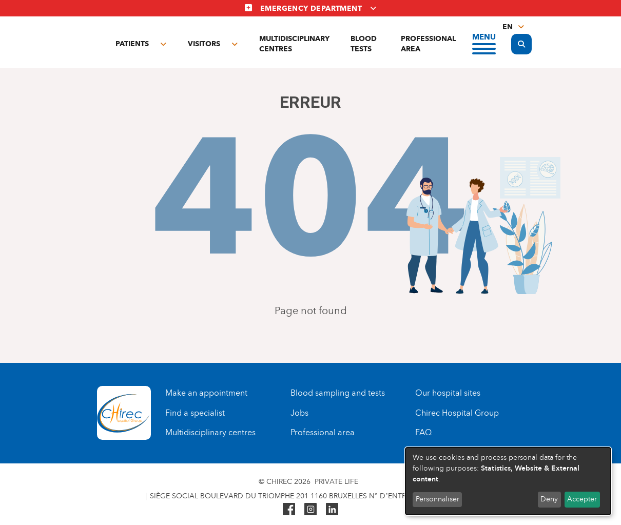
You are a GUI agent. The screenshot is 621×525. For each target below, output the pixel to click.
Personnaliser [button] (437, 499)
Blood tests (364, 43)
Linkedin (332, 509)
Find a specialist (195, 413)
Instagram (310, 509)
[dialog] (508, 481)
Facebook (289, 509)
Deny (549, 499)
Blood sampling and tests (337, 393)
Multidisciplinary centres (294, 43)
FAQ (423, 432)
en (507, 27)
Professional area (428, 43)
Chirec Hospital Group (457, 413)
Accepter (582, 499)
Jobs (299, 413)
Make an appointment (206, 393)
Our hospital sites (447, 393)
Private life (336, 481)
